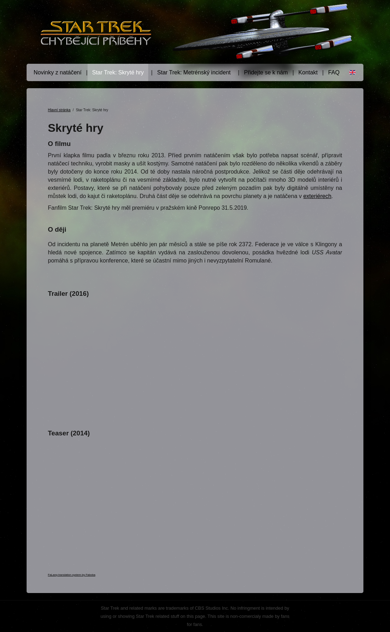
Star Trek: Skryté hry (118, 72)
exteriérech (317, 196)
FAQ (334, 72)
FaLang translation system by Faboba (71, 574)
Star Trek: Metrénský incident (193, 72)
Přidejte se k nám (266, 72)
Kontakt (308, 72)
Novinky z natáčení (58, 72)
